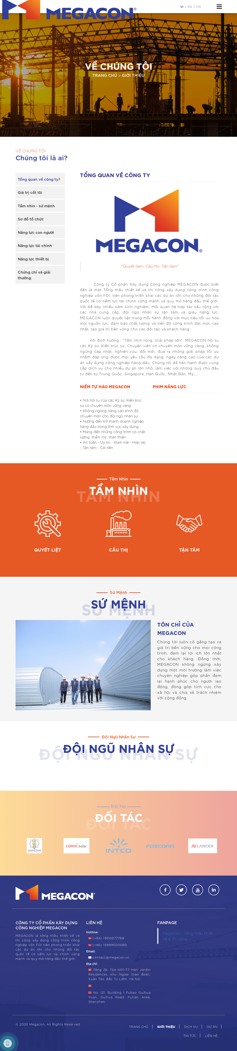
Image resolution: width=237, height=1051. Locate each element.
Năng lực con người (36, 232)
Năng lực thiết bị (33, 258)
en (190, 7)
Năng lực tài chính (35, 245)
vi (181, 7)
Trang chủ (104, 75)
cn (198, 7)
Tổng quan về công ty (38, 179)
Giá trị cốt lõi (30, 192)
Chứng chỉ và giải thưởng (34, 274)
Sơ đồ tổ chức (31, 218)
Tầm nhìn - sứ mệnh (36, 205)
